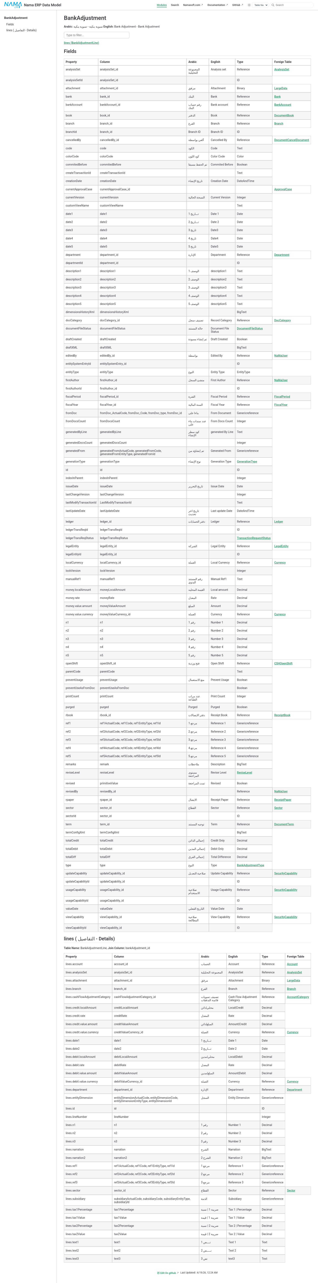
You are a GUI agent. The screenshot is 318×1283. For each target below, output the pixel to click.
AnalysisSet (281, 69)
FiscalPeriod (282, 396)
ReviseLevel (244, 772)
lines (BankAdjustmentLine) (81, 42)
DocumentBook (284, 115)
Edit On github (166, 1273)
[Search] (292, 5)
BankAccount (282, 104)
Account (292, 964)
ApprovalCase (283, 189)
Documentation (216, 4)
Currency (280, 562)
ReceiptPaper (282, 799)
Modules (162, 4)
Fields (10, 24)
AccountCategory (298, 997)
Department (281, 254)
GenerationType (247, 461)
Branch (278, 123)
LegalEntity (281, 546)
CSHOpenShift (283, 663)
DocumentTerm (284, 824)
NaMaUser (281, 355)
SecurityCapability (285, 873)
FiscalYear (280, 404)
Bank (277, 96)
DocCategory (282, 320)
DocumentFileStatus (250, 328)
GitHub (236, 4)
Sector (278, 807)
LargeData (280, 88)
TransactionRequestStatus (254, 538)
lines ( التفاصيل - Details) (21, 30)
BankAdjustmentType (250, 865)
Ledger (278, 521)
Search (175, 4)
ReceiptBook (282, 715)
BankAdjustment (16, 18)
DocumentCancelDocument (291, 140)
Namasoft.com (191, 4)
